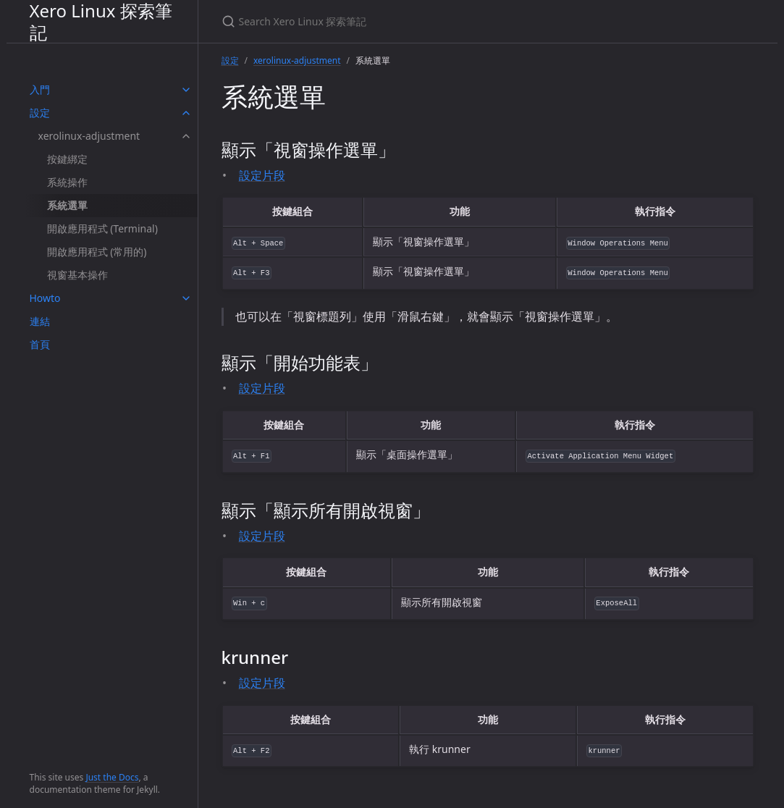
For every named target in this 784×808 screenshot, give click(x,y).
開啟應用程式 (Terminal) (102, 228)
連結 (40, 321)
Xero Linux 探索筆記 (101, 21)
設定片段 (262, 175)
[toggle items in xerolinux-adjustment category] (186, 136)
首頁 (40, 344)
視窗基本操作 (77, 275)
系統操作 (67, 182)
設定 (40, 112)
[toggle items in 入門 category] (186, 89)
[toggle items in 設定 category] (186, 113)
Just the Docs (111, 777)
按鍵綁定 (67, 159)
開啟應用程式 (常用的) (97, 251)
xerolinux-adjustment (89, 136)
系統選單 (67, 205)
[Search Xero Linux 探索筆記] (392, 21)
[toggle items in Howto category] (186, 298)
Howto (45, 298)
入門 (40, 89)
